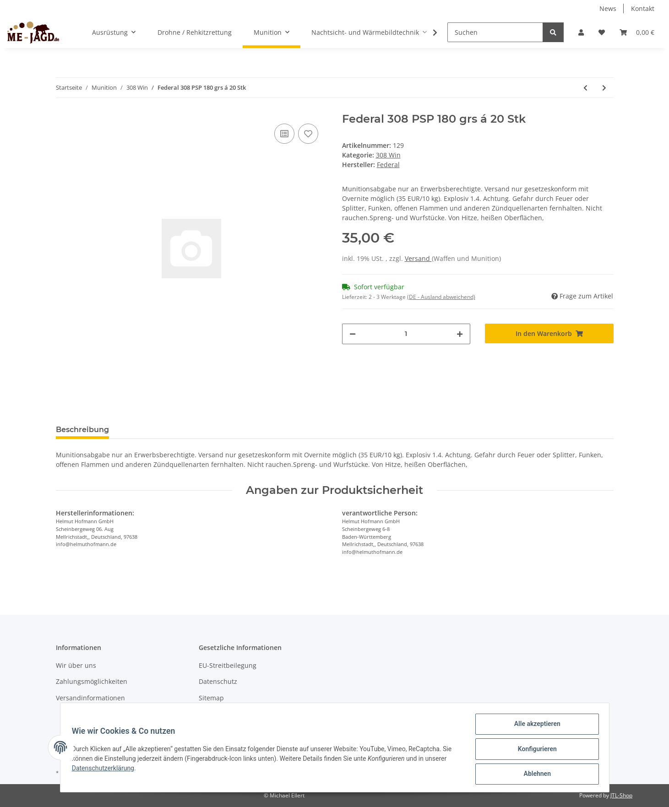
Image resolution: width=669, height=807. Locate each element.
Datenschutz (218, 681)
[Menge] (406, 334)
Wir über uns (76, 665)
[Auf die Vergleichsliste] (284, 134)
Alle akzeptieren (534, 727)
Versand (418, 258)
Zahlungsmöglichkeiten (91, 681)
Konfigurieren (534, 750)
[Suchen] (495, 32)
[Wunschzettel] (601, 32)
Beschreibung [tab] (82, 429)
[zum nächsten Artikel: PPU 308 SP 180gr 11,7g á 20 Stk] (604, 87)
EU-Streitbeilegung (227, 665)
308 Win (388, 155)
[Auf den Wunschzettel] (308, 134)
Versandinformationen (90, 697)
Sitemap (211, 697)
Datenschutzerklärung (106, 770)
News (607, 8)
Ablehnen (534, 774)
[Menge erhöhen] (460, 334)
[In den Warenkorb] (549, 333)
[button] (581, 32)
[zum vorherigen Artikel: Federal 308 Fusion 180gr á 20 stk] (585, 87)
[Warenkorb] (637, 32)
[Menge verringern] (353, 334)
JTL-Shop (621, 795)
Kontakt (642, 8)
